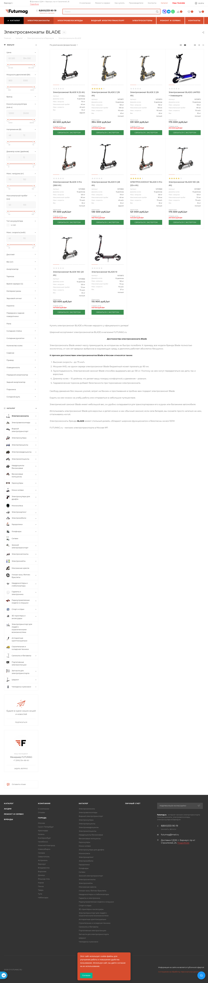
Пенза (41, 886)
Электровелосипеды (88, 812)
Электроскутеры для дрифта (91, 850)
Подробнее (34, 4)
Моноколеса (84, 853)
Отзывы (41, 812)
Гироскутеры (84, 842)
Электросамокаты (87, 809)
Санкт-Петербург (46, 827)
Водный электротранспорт (91, 816)
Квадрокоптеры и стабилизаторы (94, 894)
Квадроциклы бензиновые (91, 835)
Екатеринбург (44, 838)
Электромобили (86, 861)
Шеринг (82, 938)
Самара (41, 853)
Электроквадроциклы (89, 827)
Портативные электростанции (92, 930)
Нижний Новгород (46, 845)
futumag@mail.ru (170, 834)
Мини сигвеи (85, 846)
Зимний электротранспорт (91, 876)
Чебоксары (43, 897)
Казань (41, 834)
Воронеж (42, 871)
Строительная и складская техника (94, 923)
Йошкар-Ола (44, 879)
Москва (41, 823)
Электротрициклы (87, 824)
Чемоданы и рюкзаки (88, 942)
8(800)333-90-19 (47, 10)
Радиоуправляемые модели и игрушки (96, 902)
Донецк (41, 875)
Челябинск (43, 842)
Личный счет (132, 803)
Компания (44, 803)
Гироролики (84, 864)
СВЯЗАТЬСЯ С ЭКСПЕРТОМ (69, 133)
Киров (41, 883)
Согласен (86, 975)
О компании (43, 809)
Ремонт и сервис (14, 814)
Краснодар (43, 830)
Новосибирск (44, 849)
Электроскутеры (86, 820)
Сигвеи (82, 872)
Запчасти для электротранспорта (94, 934)
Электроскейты (86, 883)
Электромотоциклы (87, 831)
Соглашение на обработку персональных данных (178, 972)
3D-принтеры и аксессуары (91, 909)
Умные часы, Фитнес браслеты (92, 891)
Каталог (9, 803)
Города (42, 818)
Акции (8, 809)
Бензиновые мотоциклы (90, 838)
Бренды (8, 819)
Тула (40, 894)
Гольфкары (83, 868)
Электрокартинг (86, 857)
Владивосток (44, 868)
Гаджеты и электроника (89, 898)
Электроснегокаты (87, 879)
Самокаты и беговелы (88, 927)
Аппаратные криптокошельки (92, 919)
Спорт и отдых (85, 905)
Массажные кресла (87, 887)
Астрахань (42, 860)
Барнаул (42, 864)
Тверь (40, 890)
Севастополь (43, 857)
